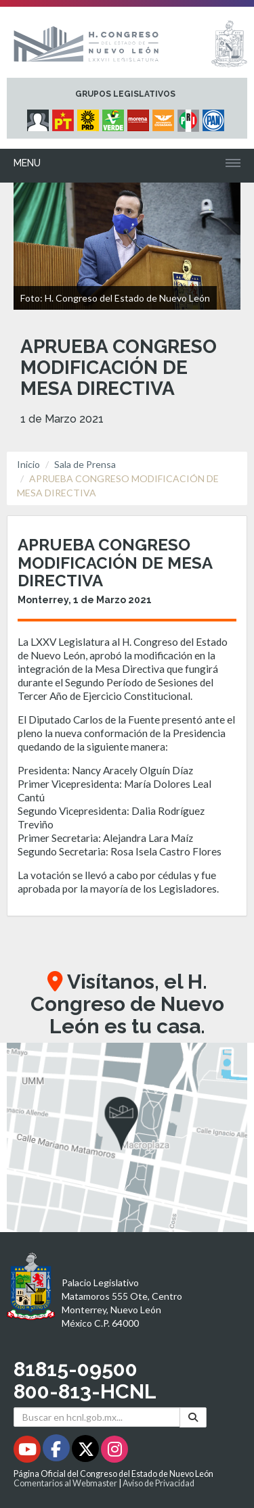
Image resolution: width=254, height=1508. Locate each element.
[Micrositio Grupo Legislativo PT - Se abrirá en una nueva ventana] (64, 117)
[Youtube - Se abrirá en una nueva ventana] (28, 1451)
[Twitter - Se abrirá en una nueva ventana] (86, 1451)
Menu (27, 163)
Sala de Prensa (85, 464)
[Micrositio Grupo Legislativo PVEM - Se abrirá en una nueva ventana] (114, 117)
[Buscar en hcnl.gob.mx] (97, 1417)
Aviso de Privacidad (158, 1483)
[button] (127, 1137)
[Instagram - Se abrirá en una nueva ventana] (114, 1451)
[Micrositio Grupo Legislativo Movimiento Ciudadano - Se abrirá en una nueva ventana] (164, 117)
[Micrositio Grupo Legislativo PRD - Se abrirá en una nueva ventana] (89, 117)
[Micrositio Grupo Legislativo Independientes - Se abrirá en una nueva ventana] (39, 117)
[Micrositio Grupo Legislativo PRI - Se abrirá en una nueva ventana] (190, 117)
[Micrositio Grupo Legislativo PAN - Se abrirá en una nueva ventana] (215, 117)
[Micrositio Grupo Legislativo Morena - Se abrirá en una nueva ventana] (139, 117)
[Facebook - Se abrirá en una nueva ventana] (57, 1451)
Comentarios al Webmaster (65, 1483)
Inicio (28, 464)
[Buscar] (193, 1417)
